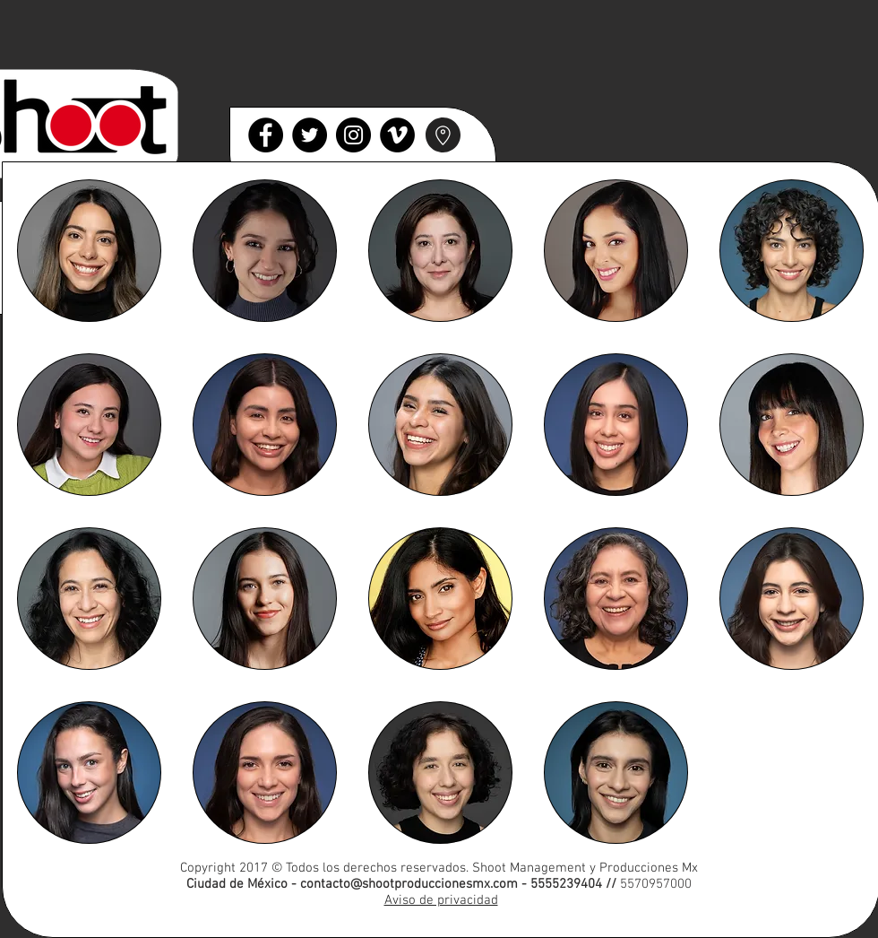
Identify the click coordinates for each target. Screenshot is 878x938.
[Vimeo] (397, 134)
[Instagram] (353, 134)
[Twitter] (309, 134)
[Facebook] (265, 134)
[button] (89, 250)
